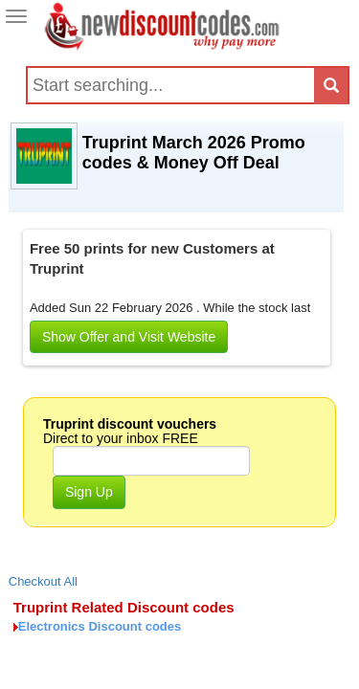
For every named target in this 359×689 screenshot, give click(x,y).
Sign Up (89, 492)
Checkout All (43, 581)
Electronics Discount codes (100, 626)
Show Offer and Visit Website (128, 336)
